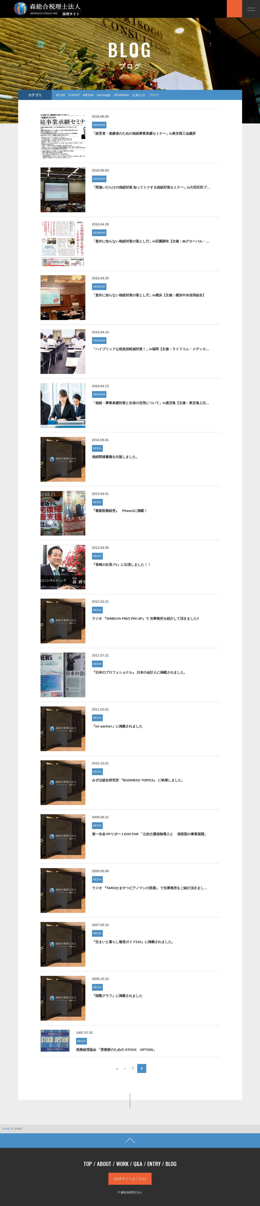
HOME (6, 1128)
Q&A (137, 1163)
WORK (122, 1163)
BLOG (61, 95)
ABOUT (104, 1163)
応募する (214, 8)
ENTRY (154, 1163)
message (103, 95)
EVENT (74, 95)
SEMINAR (121, 95)
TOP (88, 1163)
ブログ (154, 95)
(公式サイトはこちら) (130, 1179)
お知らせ (139, 95)
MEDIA (88, 95)
